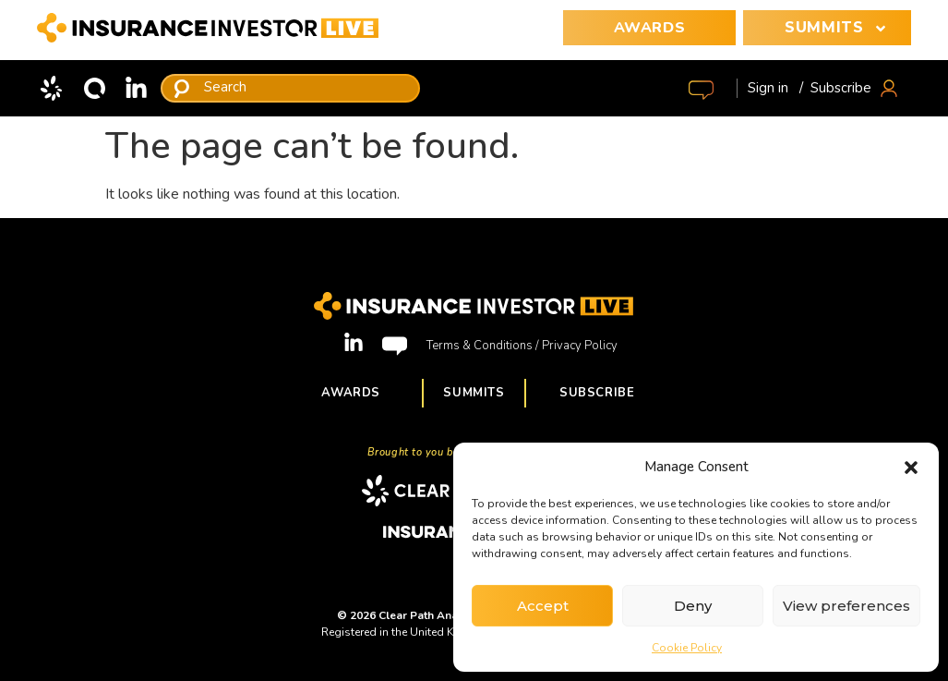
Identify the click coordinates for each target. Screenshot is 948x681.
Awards (350, 392)
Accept (543, 605)
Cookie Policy (687, 647)
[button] (911, 466)
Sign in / (775, 88)
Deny (693, 605)
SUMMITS (839, 28)
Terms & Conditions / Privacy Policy (522, 345)
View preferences (846, 605)
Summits (474, 392)
